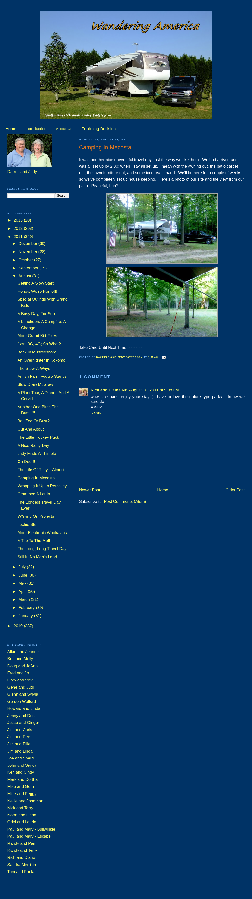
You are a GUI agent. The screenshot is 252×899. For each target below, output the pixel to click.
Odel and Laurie (21, 822)
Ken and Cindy (20, 772)
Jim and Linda (20, 751)
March (25, 599)
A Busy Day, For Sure (37, 313)
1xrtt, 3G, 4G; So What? (39, 344)
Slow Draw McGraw (35, 384)
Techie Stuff (28, 524)
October (26, 260)
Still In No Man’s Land (37, 557)
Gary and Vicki (20, 680)
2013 (19, 220)
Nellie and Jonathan (25, 801)
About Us (64, 129)
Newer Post (89, 490)
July (23, 567)
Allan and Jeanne (23, 652)
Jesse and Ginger (23, 722)
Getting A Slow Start (36, 283)
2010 (19, 626)
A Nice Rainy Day (33, 445)
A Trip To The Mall (34, 540)
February (27, 607)
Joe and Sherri (20, 758)
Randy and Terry (22, 850)
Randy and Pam (22, 843)
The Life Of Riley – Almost (41, 470)
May (23, 583)
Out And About (31, 429)
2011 (19, 236)
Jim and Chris (19, 730)
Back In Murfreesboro (37, 352)
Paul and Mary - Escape (29, 836)
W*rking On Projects (36, 516)
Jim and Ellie (19, 744)
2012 (19, 228)
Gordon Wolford (21, 701)
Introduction (36, 129)
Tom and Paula (21, 871)
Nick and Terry (20, 808)
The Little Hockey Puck (38, 437)
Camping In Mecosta (36, 478)
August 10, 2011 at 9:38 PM (154, 390)
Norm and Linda (21, 815)
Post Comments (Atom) (125, 501)
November (28, 251)
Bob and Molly (20, 658)
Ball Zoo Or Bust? (34, 421)
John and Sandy (22, 765)
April (23, 591)
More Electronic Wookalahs (42, 532)
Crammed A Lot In (34, 494)
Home (11, 129)
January (26, 616)
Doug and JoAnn (22, 666)
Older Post (235, 490)
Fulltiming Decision (99, 129)
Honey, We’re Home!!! (37, 291)
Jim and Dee (18, 737)
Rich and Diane (21, 857)
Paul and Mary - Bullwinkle (31, 829)
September (29, 268)
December (28, 243)
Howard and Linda (23, 708)
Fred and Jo (18, 673)
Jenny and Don (21, 715)
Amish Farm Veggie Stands (42, 376)
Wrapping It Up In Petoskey (42, 486)
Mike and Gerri (20, 786)
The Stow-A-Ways (34, 368)
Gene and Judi (20, 687)
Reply (96, 413)
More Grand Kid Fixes (37, 336)
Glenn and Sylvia (22, 694)
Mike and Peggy (22, 793)
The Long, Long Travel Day (42, 549)
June (23, 575)
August (25, 276)
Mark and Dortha (22, 779)
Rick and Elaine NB (109, 390)
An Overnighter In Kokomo (41, 360)
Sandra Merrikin (21, 865)
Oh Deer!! (26, 461)
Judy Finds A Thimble (37, 453)
